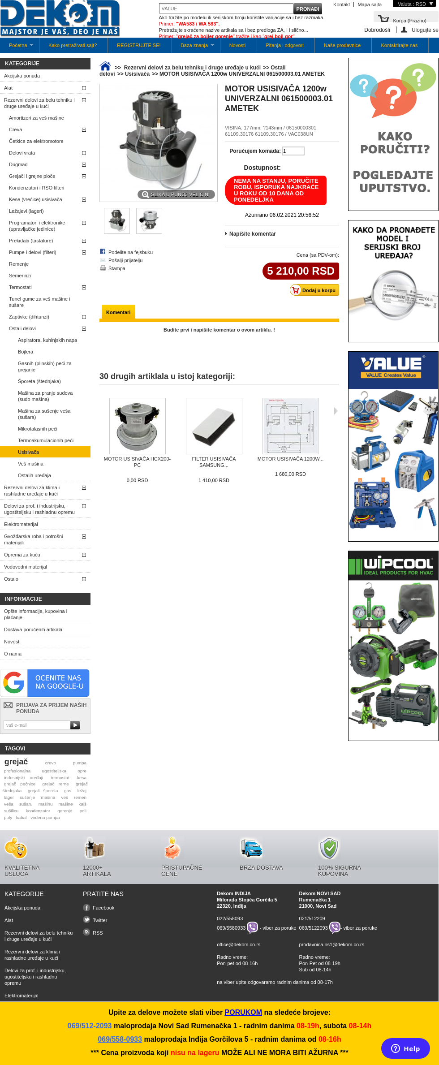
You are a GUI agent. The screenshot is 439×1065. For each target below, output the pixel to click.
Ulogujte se (425, 30)
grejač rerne (56, 783)
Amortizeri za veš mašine (36, 118)
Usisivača (28, 452)
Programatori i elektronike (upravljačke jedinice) (37, 226)
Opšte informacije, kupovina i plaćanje (35, 614)
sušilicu (11, 810)
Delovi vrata (22, 152)
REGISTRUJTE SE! (138, 45)
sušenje (27, 797)
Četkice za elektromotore (36, 141)
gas (67, 790)
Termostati (20, 287)
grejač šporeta (43, 790)
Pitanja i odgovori (285, 45)
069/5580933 (231, 928)
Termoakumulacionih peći (45, 440)
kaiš (82, 804)
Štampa (116, 268)
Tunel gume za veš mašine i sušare (39, 302)
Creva (15, 129)
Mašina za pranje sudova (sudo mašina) (45, 396)
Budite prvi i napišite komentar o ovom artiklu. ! (219, 329)
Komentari (118, 312)
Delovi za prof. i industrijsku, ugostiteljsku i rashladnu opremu (39, 509)
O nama (13, 653)
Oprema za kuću (22, 554)
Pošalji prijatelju (125, 260)
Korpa (409, 20)
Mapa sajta (369, 4)
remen (80, 797)
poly (8, 817)
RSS (98, 933)
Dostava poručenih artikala (33, 629)
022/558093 (230, 918)
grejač (16, 761)
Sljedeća (336, 411)
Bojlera (25, 351)
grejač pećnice (19, 783)
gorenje (64, 810)
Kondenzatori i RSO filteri (37, 187)
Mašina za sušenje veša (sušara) (44, 414)
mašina (48, 797)
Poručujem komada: (255, 151)
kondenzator (38, 810)
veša (8, 804)
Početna (17, 48)
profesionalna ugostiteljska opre (45, 770)
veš (64, 797)
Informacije (23, 599)
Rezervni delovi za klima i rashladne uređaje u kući (32, 490)
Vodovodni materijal (25, 566)
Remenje (19, 264)
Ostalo (11, 579)
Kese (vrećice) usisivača (35, 199)
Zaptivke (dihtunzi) (29, 316)
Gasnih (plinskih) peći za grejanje (45, 366)
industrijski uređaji (23, 777)
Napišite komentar (252, 234)
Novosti (237, 45)
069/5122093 (313, 928)
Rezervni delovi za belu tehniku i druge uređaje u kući (39, 103)
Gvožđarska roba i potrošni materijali (33, 539)
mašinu (46, 804)
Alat (8, 88)
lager (9, 797)
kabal (21, 817)
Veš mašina (30, 463)
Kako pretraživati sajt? (72, 45)
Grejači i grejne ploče (32, 176)
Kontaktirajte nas (399, 45)
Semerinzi (20, 275)
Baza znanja (193, 48)
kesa (81, 777)
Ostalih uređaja (34, 475)
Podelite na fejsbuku (130, 252)
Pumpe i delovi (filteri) (32, 252)
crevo (50, 762)
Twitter (100, 920)
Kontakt (341, 4)
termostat (60, 777)
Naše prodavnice (342, 45)
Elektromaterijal (21, 524)
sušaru (26, 804)
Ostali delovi (22, 328)
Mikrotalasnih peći (37, 428)
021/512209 (312, 918)
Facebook (103, 907)
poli (83, 810)
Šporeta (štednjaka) (39, 381)
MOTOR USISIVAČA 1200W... (291, 458)
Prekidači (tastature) (31, 240)
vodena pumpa (45, 817)
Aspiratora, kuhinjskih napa (47, 340)
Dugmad (18, 164)
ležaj (81, 790)
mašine (66, 804)
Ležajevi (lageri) (26, 211)
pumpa (79, 762)
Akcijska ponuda (22, 75)
